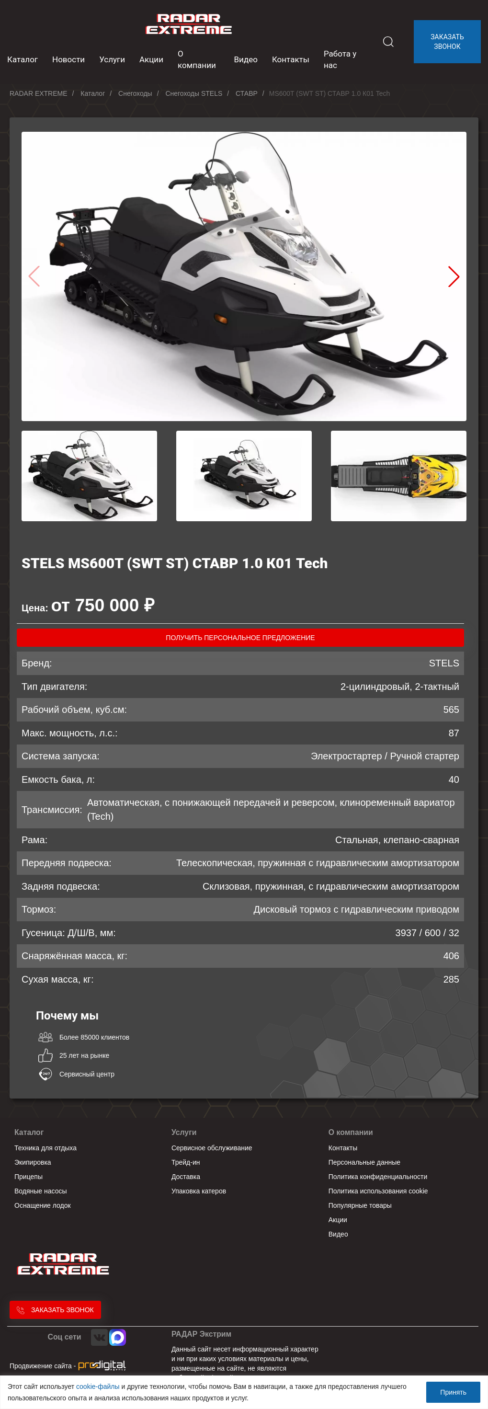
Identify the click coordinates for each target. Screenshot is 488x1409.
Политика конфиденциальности (378, 1176)
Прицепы (28, 1176)
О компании (197, 59)
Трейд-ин (185, 1162)
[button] (454, 276)
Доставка (185, 1176)
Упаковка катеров (198, 1191)
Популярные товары (360, 1205)
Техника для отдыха (45, 1148)
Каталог (29, 1132)
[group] (244, 276)
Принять (453, 1392)
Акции (151, 59)
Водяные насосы (40, 1191)
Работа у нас (340, 59)
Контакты (290, 59)
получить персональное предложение (240, 637)
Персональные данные (364, 1162)
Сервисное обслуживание (211, 1148)
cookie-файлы (98, 1386)
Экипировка (32, 1162)
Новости (68, 59)
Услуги (112, 59)
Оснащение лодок (42, 1205)
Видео (246, 59)
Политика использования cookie (378, 1191)
